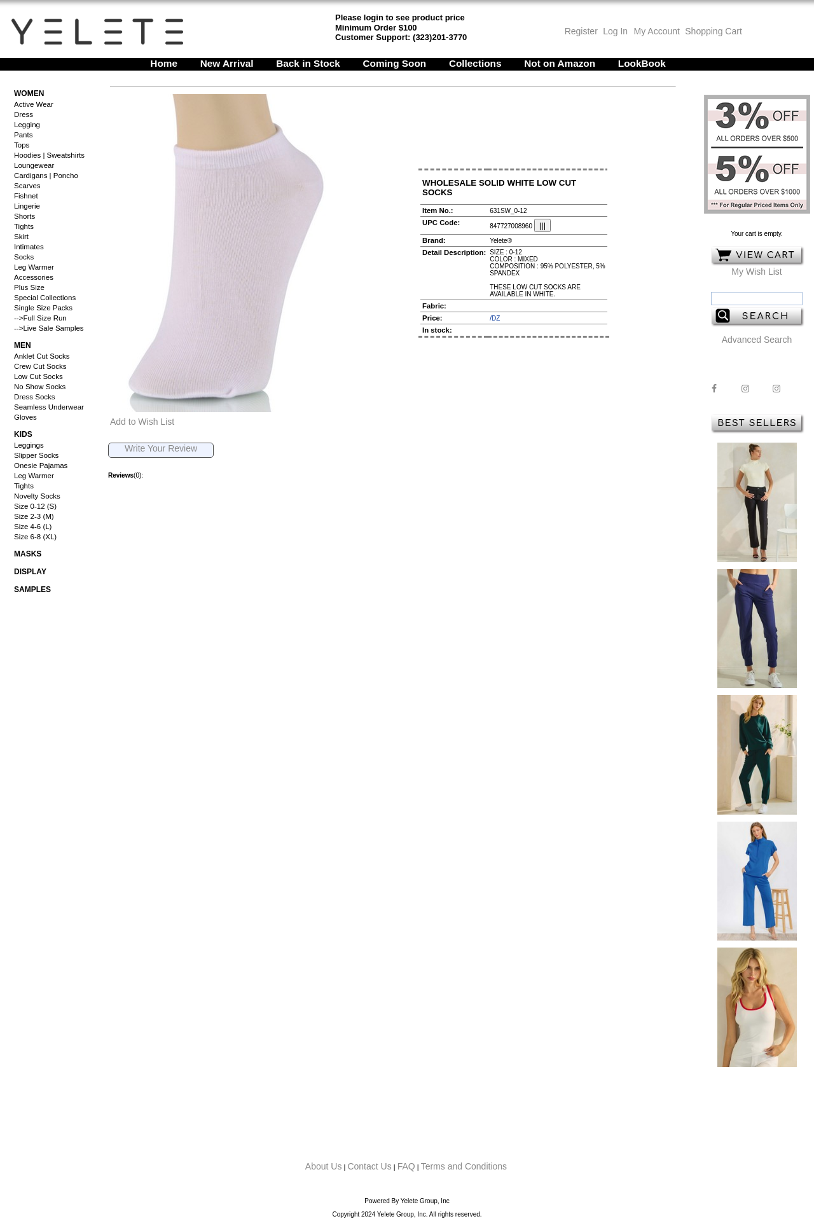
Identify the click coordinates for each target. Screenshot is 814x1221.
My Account (655, 31)
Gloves (25, 417)
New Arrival (227, 63)
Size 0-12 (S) (35, 506)
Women (29, 93)
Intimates (29, 247)
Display (30, 571)
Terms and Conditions (464, 1166)
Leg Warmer (34, 267)
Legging (27, 124)
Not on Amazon (559, 63)
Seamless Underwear (49, 407)
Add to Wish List (142, 422)
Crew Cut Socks (40, 366)
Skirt (21, 236)
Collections (475, 63)
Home (163, 63)
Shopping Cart (713, 31)
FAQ (406, 1166)
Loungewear (34, 165)
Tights (24, 226)
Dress (23, 114)
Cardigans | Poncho (46, 175)
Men (22, 345)
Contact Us (369, 1166)
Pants (23, 135)
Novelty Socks (37, 496)
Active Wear (33, 104)
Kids (23, 434)
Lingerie (27, 206)
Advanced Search (757, 340)
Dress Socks (34, 397)
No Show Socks (40, 386)
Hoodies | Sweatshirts (49, 155)
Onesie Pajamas (40, 465)
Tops (21, 145)
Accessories (33, 277)
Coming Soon (395, 63)
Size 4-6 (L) (33, 526)
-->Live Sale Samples (49, 328)
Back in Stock (308, 63)
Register (581, 31)
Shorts (24, 216)
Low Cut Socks (38, 376)
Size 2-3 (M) (34, 516)
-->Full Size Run (40, 318)
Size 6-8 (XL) (35, 537)
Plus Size (29, 287)
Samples (32, 589)
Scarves (27, 186)
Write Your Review (161, 448)
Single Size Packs (43, 308)
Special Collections (45, 297)
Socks (24, 257)
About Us (323, 1166)
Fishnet (26, 196)
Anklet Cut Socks (42, 356)
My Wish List (756, 271)
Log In (615, 31)
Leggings (29, 445)
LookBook (642, 63)
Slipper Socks (36, 455)
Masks (27, 553)
